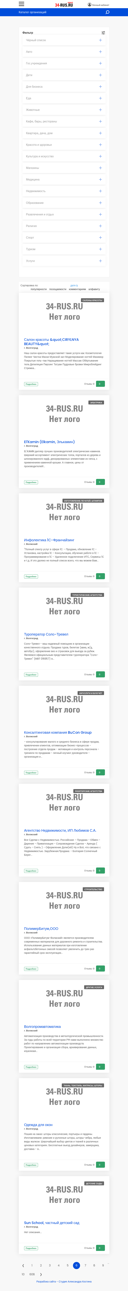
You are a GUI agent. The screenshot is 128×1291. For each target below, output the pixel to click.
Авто (64, 51)
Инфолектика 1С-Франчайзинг (49, 540)
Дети (64, 75)
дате (73, 285)
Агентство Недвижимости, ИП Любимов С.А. (60, 830)
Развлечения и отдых (64, 214)
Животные (64, 110)
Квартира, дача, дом (64, 133)
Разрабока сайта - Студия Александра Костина (63, 1281)
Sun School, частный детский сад (51, 1222)
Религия (64, 226)
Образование (64, 203)
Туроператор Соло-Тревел (46, 634)
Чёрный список (64, 40)
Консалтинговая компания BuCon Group (58, 732)
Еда (64, 98)
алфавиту (94, 289)
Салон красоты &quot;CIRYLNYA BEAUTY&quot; (51, 341)
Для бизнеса (64, 86)
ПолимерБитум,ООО (41, 928)
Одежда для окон (38, 1124)
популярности (39, 289)
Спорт (64, 237)
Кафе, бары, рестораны (64, 121)
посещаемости (57, 289)
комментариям (77, 289)
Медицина (64, 179)
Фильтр (28, 33)
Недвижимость (64, 191)
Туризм (64, 249)
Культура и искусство (64, 156)
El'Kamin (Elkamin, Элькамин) (49, 441)
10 (23, 1274)
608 (32, 1274)
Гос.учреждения (64, 63)
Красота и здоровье (64, 144)
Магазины (64, 168)
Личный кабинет (100, 5)
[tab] (64, 40)
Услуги (64, 261)
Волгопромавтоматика (42, 1026)
